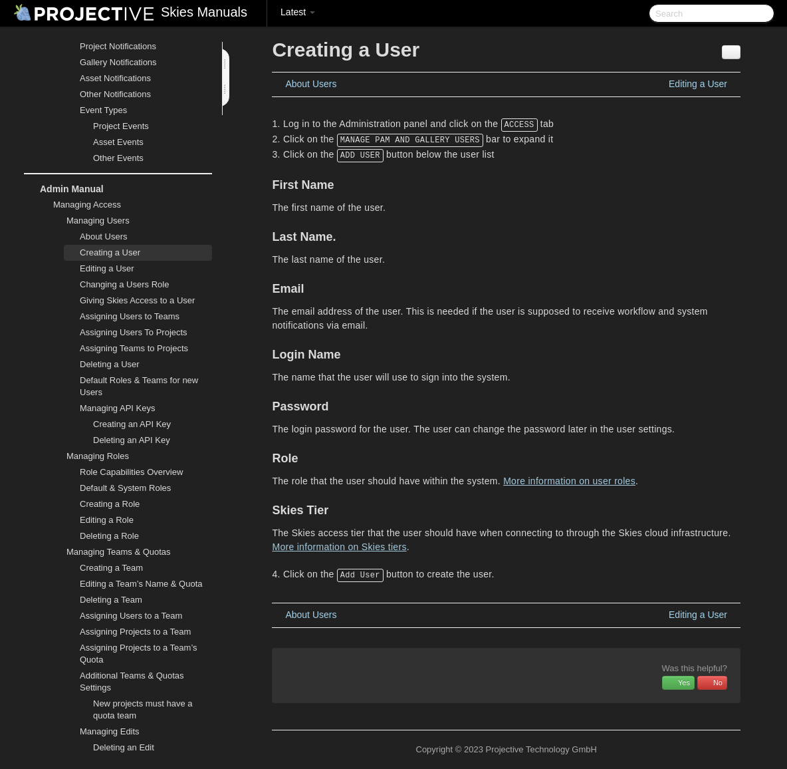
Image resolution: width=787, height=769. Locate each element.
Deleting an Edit (123, 747)
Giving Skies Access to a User (137, 300)
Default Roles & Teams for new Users (139, 386)
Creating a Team (111, 568)
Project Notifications (118, 46)
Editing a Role (107, 520)
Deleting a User (110, 364)
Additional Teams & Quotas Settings (124, 680)
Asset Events (118, 142)
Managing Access (79, 205)
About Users (104, 236)
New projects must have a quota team (143, 709)
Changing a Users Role (124, 284)
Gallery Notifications (118, 62)
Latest (298, 12)
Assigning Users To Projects (133, 332)
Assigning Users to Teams (129, 316)
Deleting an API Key (131, 440)
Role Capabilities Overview (131, 472)
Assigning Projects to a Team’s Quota (138, 654)
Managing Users (90, 221)
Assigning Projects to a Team (135, 632)
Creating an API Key (132, 424)
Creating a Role (110, 504)
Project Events (121, 126)
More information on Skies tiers (339, 546)
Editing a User (107, 268)
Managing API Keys (109, 408)
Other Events (118, 158)
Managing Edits (102, 732)
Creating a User (110, 252)
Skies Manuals (204, 12)
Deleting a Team (111, 600)
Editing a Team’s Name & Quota (141, 584)
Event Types (95, 110)
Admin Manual (64, 189)
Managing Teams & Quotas (111, 552)
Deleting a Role (109, 536)
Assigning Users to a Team (131, 616)
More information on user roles (569, 481)
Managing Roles (90, 456)
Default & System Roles (125, 488)
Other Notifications (115, 94)
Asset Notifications (115, 78)
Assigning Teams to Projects (134, 348)
